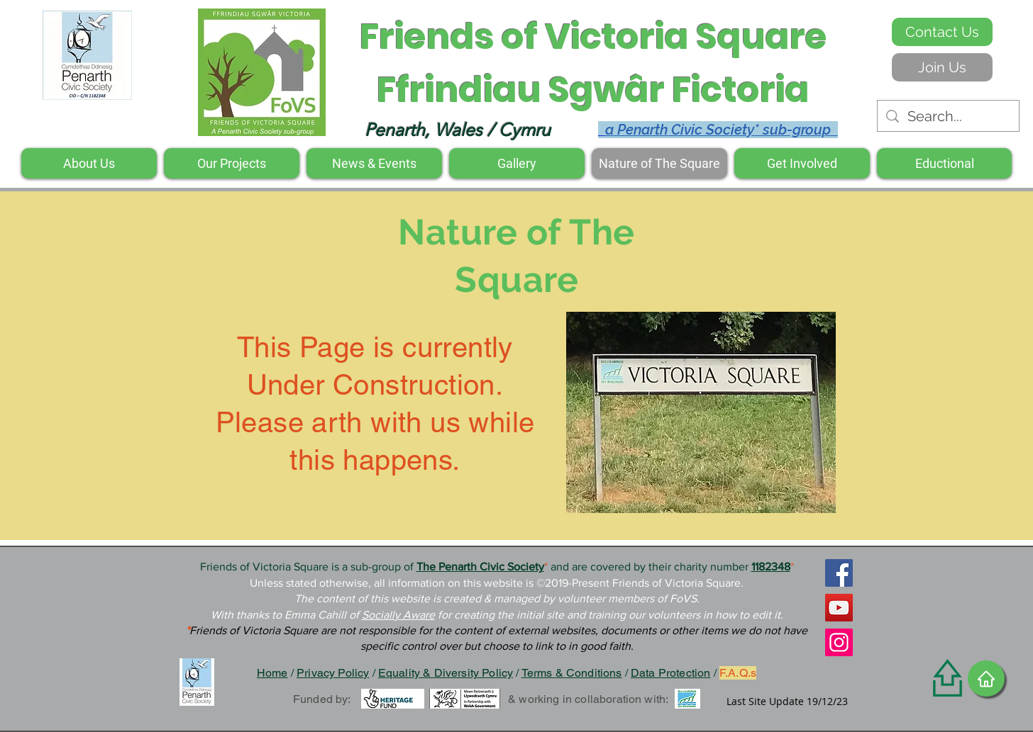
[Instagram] (839, 642)
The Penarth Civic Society (480, 567)
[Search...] (948, 116)
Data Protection (670, 673)
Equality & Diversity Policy (445, 673)
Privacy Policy (333, 673)
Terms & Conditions (571, 673)
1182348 (770, 567)
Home (272, 673)
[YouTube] (839, 607)
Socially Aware (398, 615)
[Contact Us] (942, 32)
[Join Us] (942, 67)
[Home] (986, 678)
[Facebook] (839, 573)
